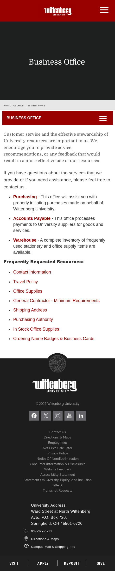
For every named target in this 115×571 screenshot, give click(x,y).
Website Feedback (57, 469)
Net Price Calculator (57, 448)
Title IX (57, 485)
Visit (14, 563)
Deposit (72, 563)
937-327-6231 (41, 531)
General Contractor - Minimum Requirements (56, 300)
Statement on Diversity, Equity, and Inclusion (58, 480)
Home (6, 105)
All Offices (19, 105)
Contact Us (57, 432)
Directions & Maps (57, 437)
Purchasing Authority (33, 319)
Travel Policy (25, 281)
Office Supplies (27, 291)
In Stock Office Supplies (36, 329)
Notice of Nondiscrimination (58, 458)
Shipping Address (30, 310)
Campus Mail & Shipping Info (53, 547)
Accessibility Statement (57, 474)
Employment (57, 442)
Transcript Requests (57, 490)
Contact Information (32, 272)
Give (101, 563)
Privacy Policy (57, 453)
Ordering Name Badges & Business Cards (53, 338)
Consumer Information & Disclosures (57, 464)
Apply (43, 563)
